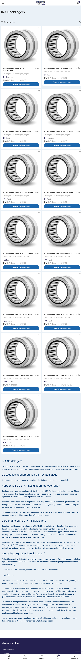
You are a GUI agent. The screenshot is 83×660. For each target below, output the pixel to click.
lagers (36, 508)
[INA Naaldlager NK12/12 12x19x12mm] (62, 46)
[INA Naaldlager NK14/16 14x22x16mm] (62, 109)
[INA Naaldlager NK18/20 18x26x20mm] (62, 299)
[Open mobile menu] (3, 3)
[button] (21, 84)
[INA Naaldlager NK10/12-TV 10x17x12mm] (21, 46)
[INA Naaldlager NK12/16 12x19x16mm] (21, 109)
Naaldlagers (7, 74)
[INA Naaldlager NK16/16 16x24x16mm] (62, 172)
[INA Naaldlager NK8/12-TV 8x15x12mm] (21, 425)
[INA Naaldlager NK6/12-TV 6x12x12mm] (62, 362)
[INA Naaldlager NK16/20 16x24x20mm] (21, 235)
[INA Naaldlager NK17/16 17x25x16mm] (62, 235)
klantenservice (25, 529)
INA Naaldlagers (19, 74)
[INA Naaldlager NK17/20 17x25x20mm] (21, 299)
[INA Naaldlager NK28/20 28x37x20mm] (21, 362)
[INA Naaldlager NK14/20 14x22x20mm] (21, 172)
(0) (38, 68)
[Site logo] (40, 2)
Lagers (29, 74)
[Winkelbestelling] (80, 22)
